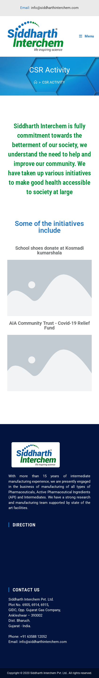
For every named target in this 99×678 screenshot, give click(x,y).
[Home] (35, 82)
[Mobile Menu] (86, 36)
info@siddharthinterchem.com (55, 8)
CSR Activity (53, 82)
